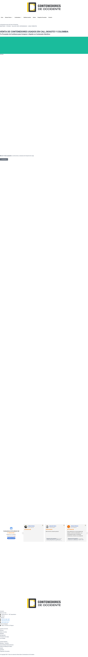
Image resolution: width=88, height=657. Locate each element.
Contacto (50, 17)
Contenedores (18, 17)
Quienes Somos (8, 17)
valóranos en (11, 538)
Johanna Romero (74, 526)
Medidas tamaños (27, 17)
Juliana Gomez (31, 526)
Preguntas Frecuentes (42, 17)
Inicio (2, 17)
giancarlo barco (52, 526)
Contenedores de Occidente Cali (11, 531)
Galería (34, 17)
